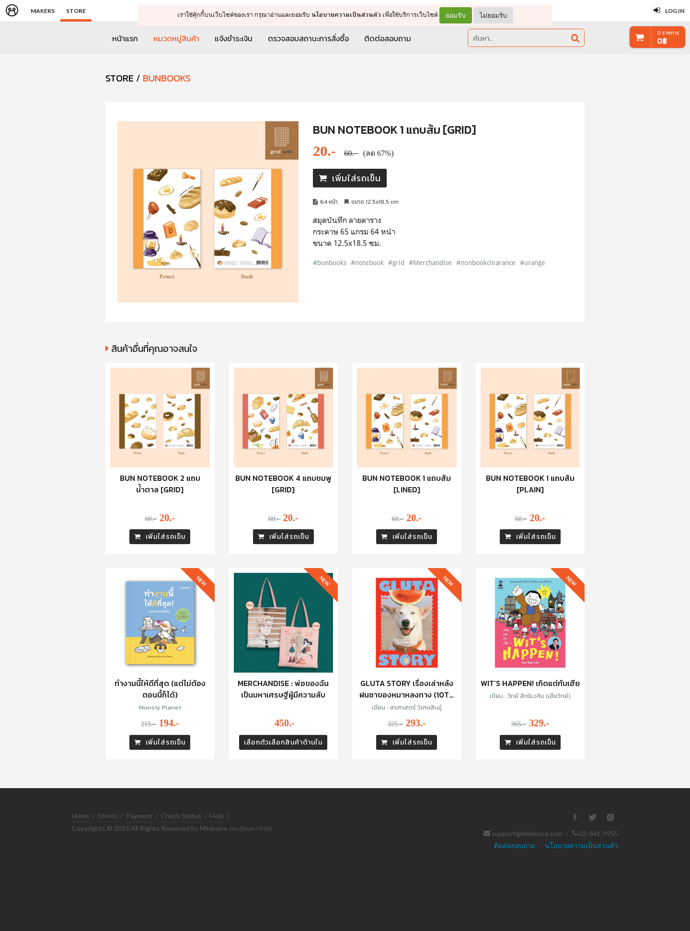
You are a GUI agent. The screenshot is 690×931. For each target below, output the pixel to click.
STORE (119, 78)
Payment (139, 816)
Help (217, 816)
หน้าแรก (125, 38)
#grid (396, 262)
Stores (108, 816)
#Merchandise (430, 262)
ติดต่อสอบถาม (387, 38)
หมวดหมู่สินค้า (176, 38)
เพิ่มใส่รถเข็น (350, 178)
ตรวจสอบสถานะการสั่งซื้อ (308, 38)
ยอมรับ (456, 15)
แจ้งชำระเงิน (234, 38)
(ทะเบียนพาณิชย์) (250, 828)
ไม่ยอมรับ (493, 15)
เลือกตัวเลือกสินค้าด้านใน (283, 742)
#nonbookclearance (486, 262)
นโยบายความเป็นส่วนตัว (346, 14)
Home (81, 816)
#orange (532, 262)
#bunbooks (329, 262)
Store (76, 10)
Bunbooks (167, 78)
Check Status (181, 816)
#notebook (367, 262)
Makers (43, 10)
